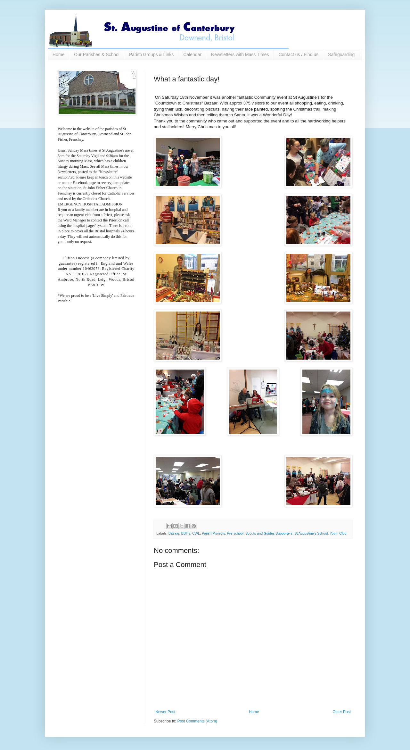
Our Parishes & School (96, 54)
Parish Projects (213, 533)
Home (58, 54)
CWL (196, 533)
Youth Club (338, 533)
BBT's (185, 533)
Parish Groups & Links (151, 54)
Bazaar (173, 533)
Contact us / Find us (299, 54)
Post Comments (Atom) (197, 721)
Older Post (341, 712)
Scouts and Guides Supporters (268, 533)
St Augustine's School (311, 533)
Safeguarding (341, 54)
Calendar (192, 54)
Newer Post (165, 712)
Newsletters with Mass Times (240, 54)
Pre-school (235, 533)
